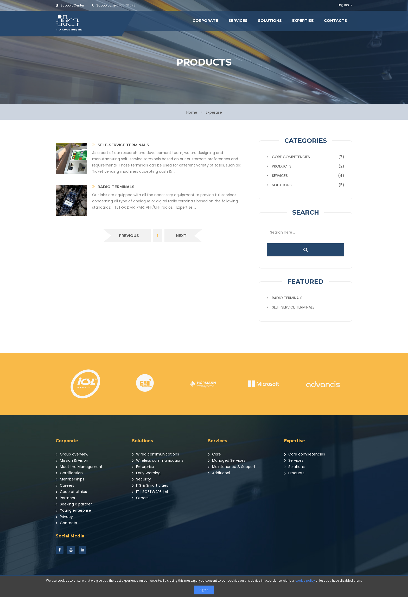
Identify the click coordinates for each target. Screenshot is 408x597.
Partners (65, 497)
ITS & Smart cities (150, 485)
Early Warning (146, 473)
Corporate (205, 20)
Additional (219, 473)
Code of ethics (71, 491)
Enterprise (143, 466)
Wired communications (155, 454)
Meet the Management (79, 466)
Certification (69, 473)
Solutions (270, 20)
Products (294, 473)
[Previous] (129, 235)
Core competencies (304, 454)
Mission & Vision (72, 460)
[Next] (181, 235)
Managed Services (226, 460)
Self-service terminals (293, 307)
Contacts (335, 20)
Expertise (303, 20)
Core (214, 454)
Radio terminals (287, 297)
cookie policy (305, 580)
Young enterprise (73, 510)
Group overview (72, 454)
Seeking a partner (74, 504)
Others (140, 497)
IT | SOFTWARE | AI (150, 491)
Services (237, 20)
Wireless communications (157, 460)
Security (141, 479)
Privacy (64, 516)
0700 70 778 (114, 5)
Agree (204, 590)
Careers (65, 485)
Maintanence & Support (232, 466)
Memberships (70, 479)
